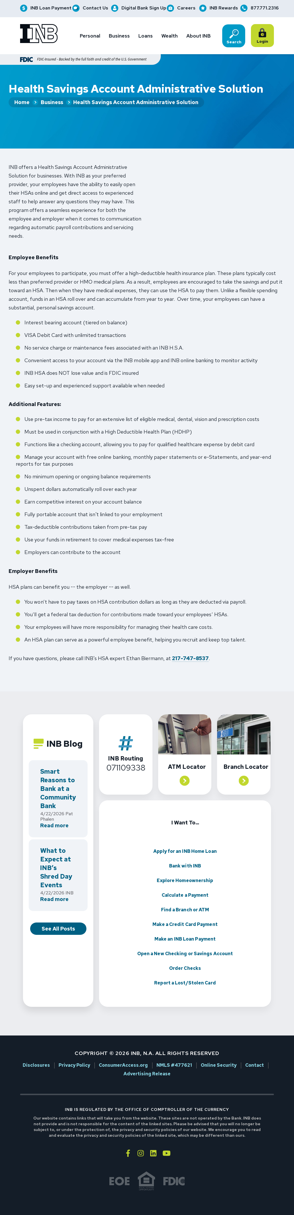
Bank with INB (185, 854)
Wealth (169, 36)
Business (119, 36)
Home (22, 103)
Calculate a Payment (185, 883)
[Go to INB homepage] (39, 34)
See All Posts (58, 916)
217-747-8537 (190, 647)
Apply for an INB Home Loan (185, 839)
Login (263, 36)
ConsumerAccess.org (123, 1053)
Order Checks (185, 956)
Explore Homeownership (185, 868)
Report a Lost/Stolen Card (185, 971)
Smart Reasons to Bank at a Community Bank (58, 776)
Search (234, 36)
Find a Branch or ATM (185, 898)
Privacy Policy (74, 1053)
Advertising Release (147, 1062)
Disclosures (36, 1053)
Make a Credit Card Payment (185, 912)
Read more (54, 814)
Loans (145, 36)
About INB (198, 36)
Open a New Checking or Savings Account (185, 942)
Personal (90, 36)
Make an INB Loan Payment (185, 927)
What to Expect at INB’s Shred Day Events (56, 855)
